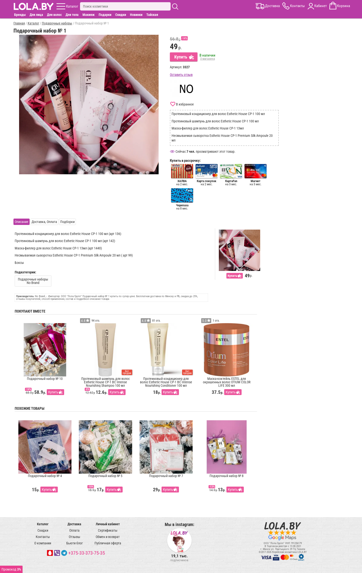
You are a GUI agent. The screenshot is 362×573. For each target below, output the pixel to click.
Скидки (120, 15)
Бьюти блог (74, 543)
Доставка (74, 524)
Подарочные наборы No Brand (33, 281)
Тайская (152, 15)
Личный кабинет (108, 524)
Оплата (74, 530)
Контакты (43, 537)
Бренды (20, 15)
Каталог (42, 524)
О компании (42, 543)
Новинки (136, 15)
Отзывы (74, 537)
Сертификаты (107, 530)
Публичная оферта (107, 543)
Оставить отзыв (181, 75)
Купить (180, 56)
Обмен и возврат (108, 537)
